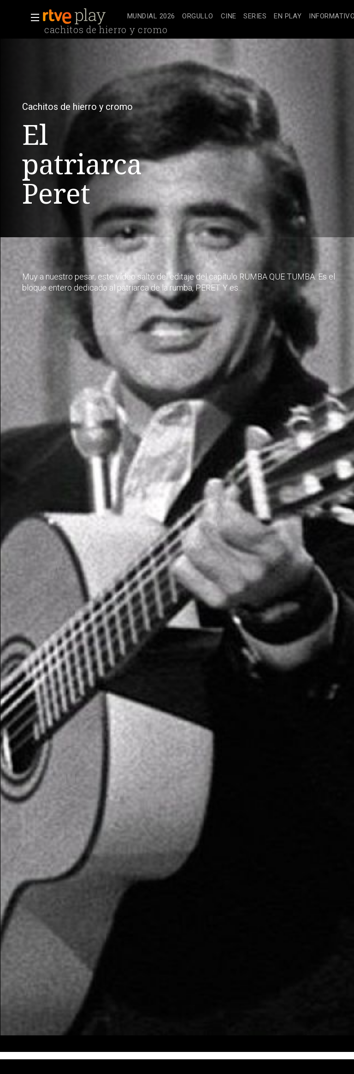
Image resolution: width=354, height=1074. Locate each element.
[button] (32, 17)
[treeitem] (151, 16)
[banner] (83, 16)
